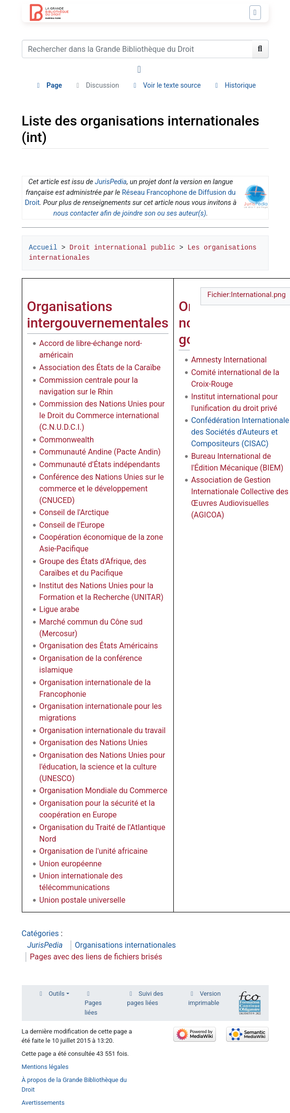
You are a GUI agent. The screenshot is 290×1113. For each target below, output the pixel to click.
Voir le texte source (171, 85)
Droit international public (122, 247)
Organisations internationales (125, 945)
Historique (240, 85)
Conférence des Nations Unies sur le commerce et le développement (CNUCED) (101, 488)
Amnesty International (229, 359)
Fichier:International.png (246, 294)
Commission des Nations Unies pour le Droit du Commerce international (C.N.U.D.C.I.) (102, 415)
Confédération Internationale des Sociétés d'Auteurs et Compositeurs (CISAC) (240, 432)
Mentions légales (45, 1066)
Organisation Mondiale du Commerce (103, 790)
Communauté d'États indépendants (99, 464)
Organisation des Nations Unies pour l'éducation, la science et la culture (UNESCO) (102, 767)
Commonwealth (66, 439)
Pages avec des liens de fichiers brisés (96, 956)
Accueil (43, 247)
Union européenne (70, 863)
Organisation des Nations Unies (93, 742)
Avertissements (43, 1102)
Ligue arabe (59, 609)
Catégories (40, 933)
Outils (57, 993)
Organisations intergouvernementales (98, 314)
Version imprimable (204, 998)
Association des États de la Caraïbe (100, 367)
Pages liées (93, 1007)
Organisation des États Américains (98, 645)
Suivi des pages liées (145, 998)
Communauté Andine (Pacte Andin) (100, 451)
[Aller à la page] (260, 49)
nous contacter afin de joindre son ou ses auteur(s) (129, 213)
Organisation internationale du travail (102, 730)
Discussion (102, 85)
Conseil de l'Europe (72, 525)
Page (54, 85)
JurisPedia (111, 182)
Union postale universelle (82, 900)
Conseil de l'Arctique (74, 512)
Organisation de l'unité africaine (93, 851)
